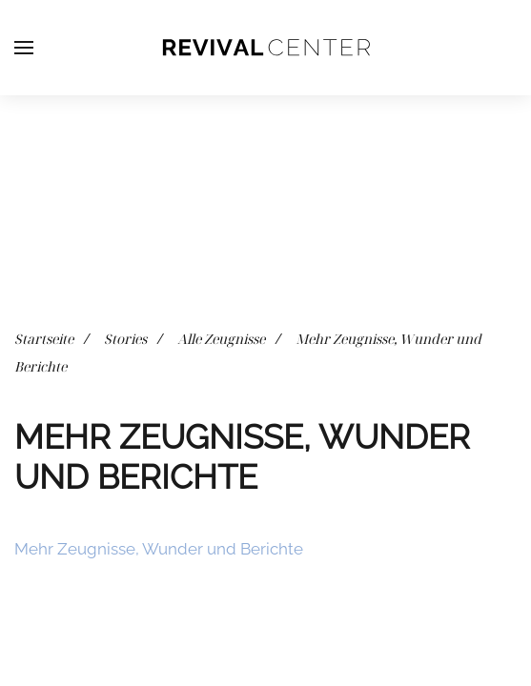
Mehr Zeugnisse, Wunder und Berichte (158, 548)
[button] (23, 47)
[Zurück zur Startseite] (266, 47)
